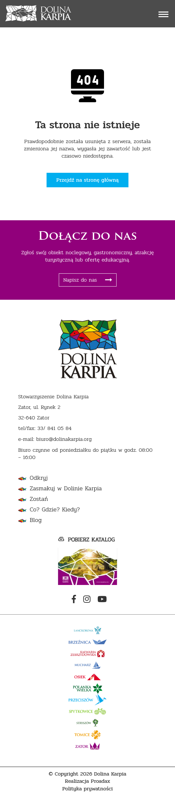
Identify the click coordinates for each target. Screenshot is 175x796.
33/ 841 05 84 (54, 428)
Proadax (100, 781)
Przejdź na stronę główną (87, 180)
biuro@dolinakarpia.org (63, 439)
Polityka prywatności (87, 789)
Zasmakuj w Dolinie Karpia (66, 488)
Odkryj (39, 478)
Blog (36, 520)
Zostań (39, 499)
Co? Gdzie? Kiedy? (55, 509)
